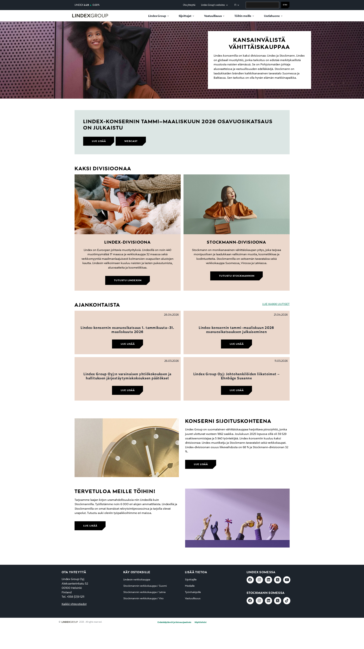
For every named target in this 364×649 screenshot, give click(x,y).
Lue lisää (128, 344)
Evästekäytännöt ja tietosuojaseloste (174, 622)
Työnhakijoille (193, 592)
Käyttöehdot (200, 622)
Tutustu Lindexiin (128, 280)
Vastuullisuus (213, 16)
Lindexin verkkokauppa (136, 579)
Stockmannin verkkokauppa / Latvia (144, 592)
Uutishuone (272, 16)
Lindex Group (157, 16)
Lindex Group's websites (213, 5)
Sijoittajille (191, 579)
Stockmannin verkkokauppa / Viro (143, 598)
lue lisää (99, 141)
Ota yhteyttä (189, 5)
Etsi (285, 5)
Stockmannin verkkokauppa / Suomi (145, 586)
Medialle (190, 586)
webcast (131, 141)
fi (235, 5)
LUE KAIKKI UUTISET (276, 304)
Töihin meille (242, 16)
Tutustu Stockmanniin (236, 275)
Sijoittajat (185, 16)
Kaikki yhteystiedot (74, 604)
